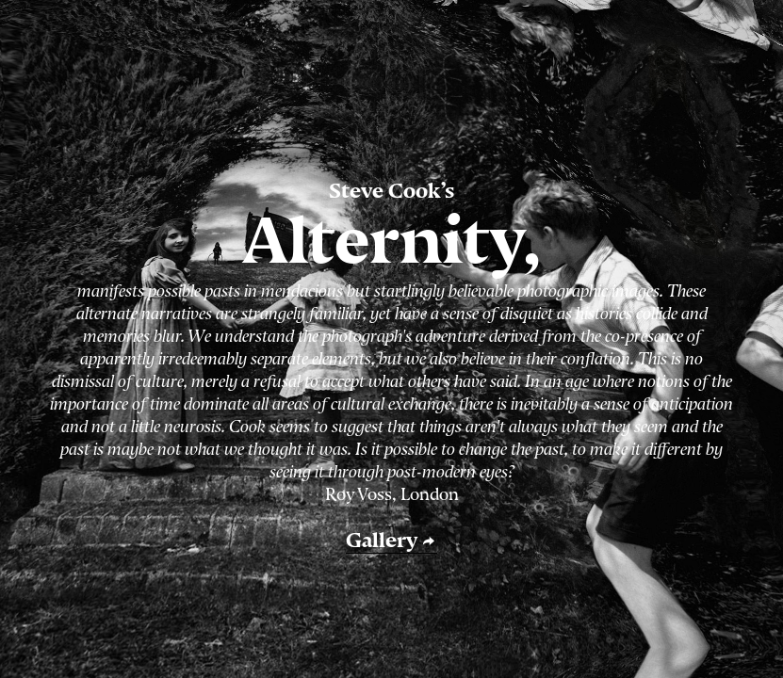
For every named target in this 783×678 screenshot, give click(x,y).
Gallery (391, 540)
